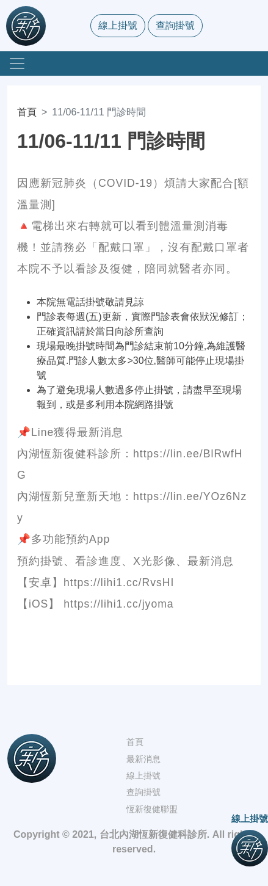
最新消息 (143, 759)
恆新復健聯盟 (152, 809)
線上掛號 (117, 25)
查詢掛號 (175, 25)
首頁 (27, 112)
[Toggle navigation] (17, 63)
